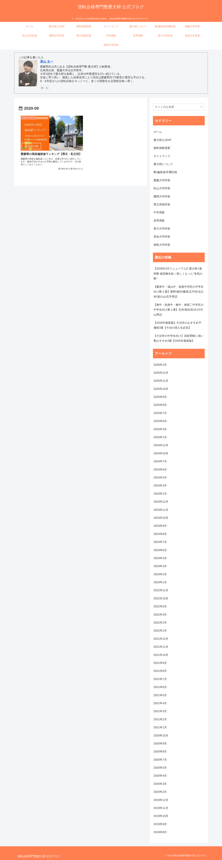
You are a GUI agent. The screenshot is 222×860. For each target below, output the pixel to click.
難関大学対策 (162, 196)
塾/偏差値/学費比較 (165, 172)
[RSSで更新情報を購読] (47, 88)
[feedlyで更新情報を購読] (42, 88)
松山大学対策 (162, 188)
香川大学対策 (162, 228)
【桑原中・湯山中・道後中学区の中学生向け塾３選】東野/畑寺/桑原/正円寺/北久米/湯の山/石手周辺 (179, 291)
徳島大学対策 (162, 244)
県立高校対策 (162, 204)
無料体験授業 (162, 148)
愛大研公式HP (162, 140)
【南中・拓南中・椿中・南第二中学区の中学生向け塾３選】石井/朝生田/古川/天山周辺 (179, 309)
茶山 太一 (46, 61)
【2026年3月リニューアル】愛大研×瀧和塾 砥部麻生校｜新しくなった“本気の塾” (178, 273)
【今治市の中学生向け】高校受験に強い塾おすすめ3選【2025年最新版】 (179, 338)
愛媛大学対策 (162, 180)
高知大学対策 (162, 236)
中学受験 (159, 212)
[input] (179, 107)
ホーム (158, 131)
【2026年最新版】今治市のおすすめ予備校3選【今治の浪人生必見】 (177, 325)
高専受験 (159, 220)
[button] (201, 107)
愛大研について (163, 164)
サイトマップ (162, 156)
